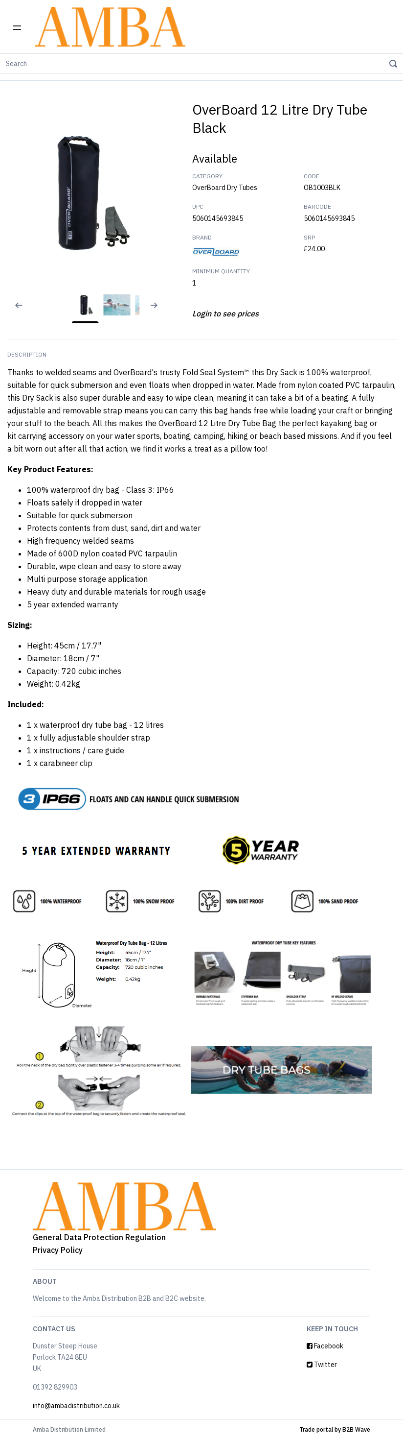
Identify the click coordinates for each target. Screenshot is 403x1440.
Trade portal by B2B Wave (334, 1429)
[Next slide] (158, 311)
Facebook (325, 1346)
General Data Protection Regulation (99, 1237)
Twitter (322, 1364)
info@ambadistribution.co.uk (76, 1405)
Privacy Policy (58, 1250)
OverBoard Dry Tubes (224, 187)
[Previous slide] (12, 311)
